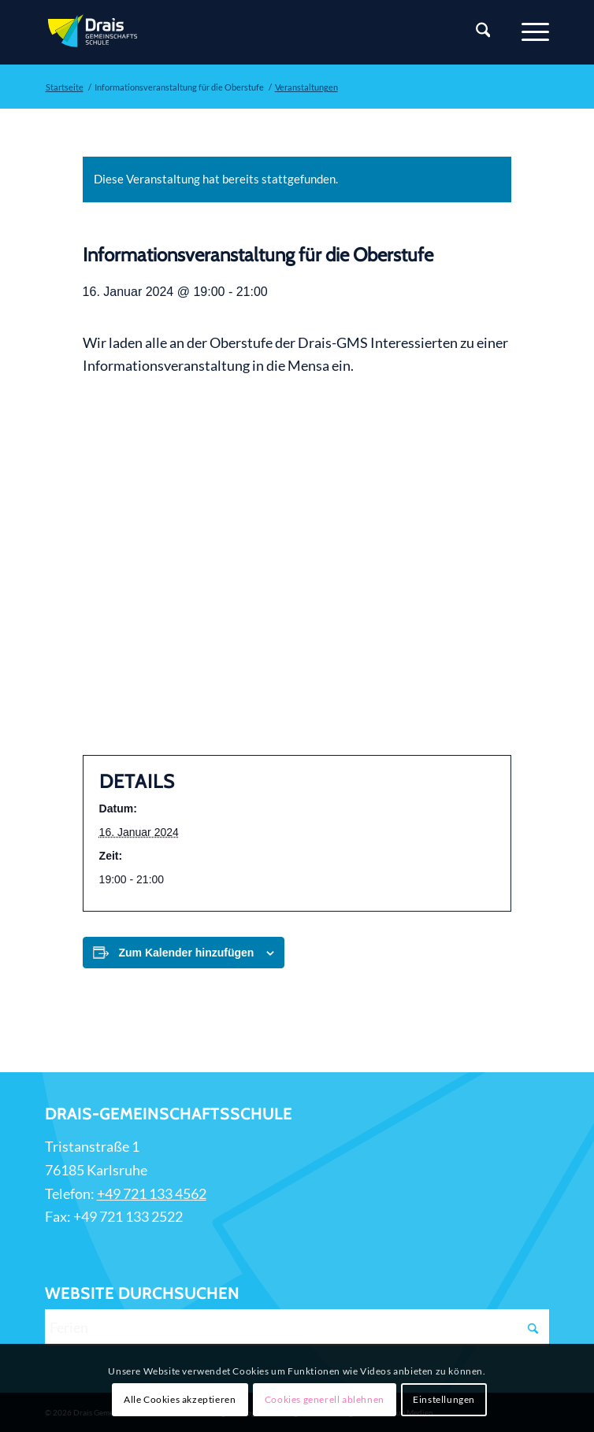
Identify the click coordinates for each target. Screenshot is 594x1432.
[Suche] (475, 32)
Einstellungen (444, 1399)
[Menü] (527, 32)
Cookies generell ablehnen (324, 1399)
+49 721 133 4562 (151, 1193)
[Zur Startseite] (247, 32)
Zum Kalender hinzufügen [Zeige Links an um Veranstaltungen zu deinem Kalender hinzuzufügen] (186, 952)
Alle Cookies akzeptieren (180, 1399)
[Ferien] (297, 1327)
